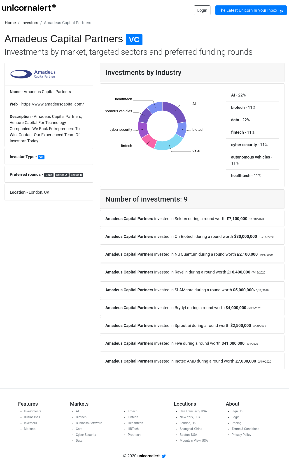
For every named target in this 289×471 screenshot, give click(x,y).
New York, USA (190, 417)
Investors (29, 22)
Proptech (134, 435)
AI (77, 411)
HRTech (133, 429)
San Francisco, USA (193, 411)
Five (178, 343)
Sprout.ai (183, 325)
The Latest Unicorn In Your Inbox (251, 10)
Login (202, 10)
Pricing (236, 423)
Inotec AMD (185, 361)
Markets (29, 429)
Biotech (81, 417)
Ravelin (181, 272)
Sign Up (237, 411)
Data (79, 440)
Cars (79, 429)
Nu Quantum (186, 254)
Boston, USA (188, 435)
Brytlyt (180, 307)
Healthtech (135, 423)
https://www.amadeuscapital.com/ (52, 104)
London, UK (188, 423)
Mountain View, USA (194, 440)
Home (10, 22)
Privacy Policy (241, 435)
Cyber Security (86, 435)
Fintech (133, 417)
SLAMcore (184, 289)
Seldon (181, 218)
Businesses (32, 417)
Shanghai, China (191, 429)
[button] (10, 22)
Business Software (89, 423)
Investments (32, 411)
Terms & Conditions (245, 429)
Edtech (133, 411)
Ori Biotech (185, 236)
